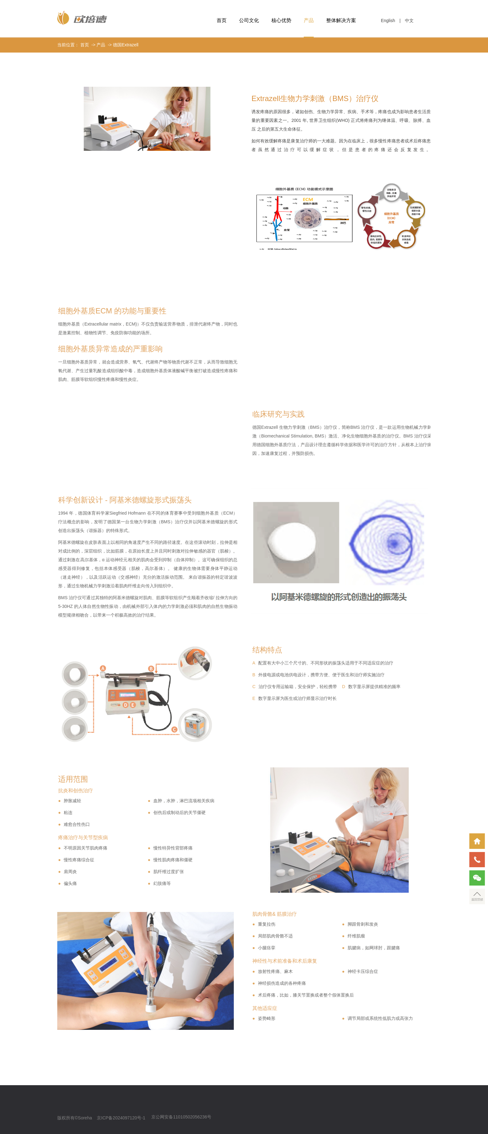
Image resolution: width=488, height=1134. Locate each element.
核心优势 (281, 20)
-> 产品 (98, 44)
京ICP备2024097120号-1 (121, 1117)
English (388, 20)
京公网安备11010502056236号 (181, 1116)
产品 (309, 20)
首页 (222, 20)
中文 (409, 20)
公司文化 (249, 20)
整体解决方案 (341, 20)
